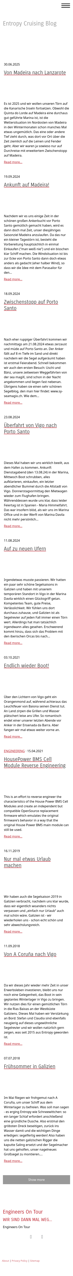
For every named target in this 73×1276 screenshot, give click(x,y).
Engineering (14, 751)
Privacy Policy (19, 1260)
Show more (36, 1180)
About (5, 1260)
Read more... (13, 162)
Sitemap (35, 1260)
